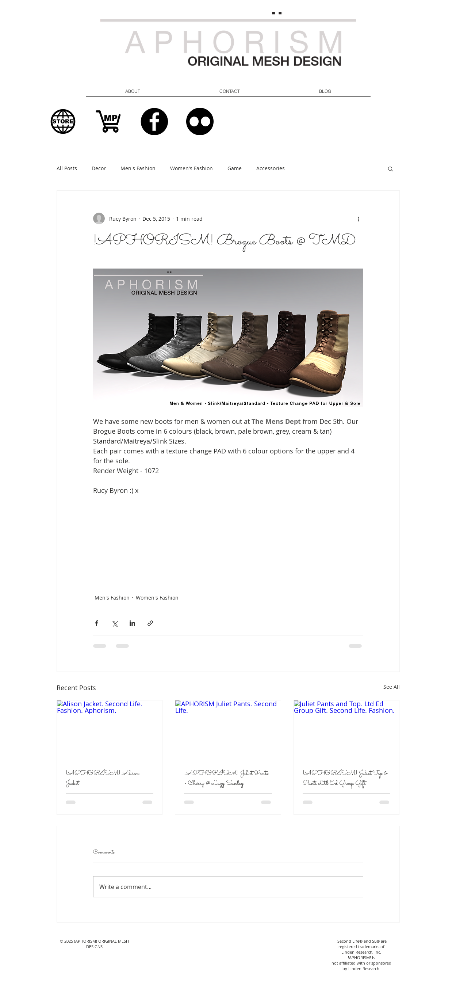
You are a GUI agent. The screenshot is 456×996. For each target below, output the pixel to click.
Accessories (270, 168)
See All (391, 686)
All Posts (67, 168)
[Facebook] (154, 121)
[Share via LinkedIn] (132, 623)
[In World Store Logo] (63, 121)
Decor (99, 168)
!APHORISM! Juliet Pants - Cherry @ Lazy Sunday (226, 778)
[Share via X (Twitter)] (114, 623)
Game (234, 168)
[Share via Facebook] (96, 623)
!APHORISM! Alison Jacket (102, 778)
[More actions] (359, 218)
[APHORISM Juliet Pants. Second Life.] (228, 730)
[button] (230, 91)
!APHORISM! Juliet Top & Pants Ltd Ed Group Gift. (345, 778)
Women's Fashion (191, 168)
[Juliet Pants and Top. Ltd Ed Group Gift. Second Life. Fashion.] (346, 730)
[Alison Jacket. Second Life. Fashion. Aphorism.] (109, 730)
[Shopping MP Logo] (108, 121)
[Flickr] (200, 121)
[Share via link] (150, 623)
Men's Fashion (138, 168)
